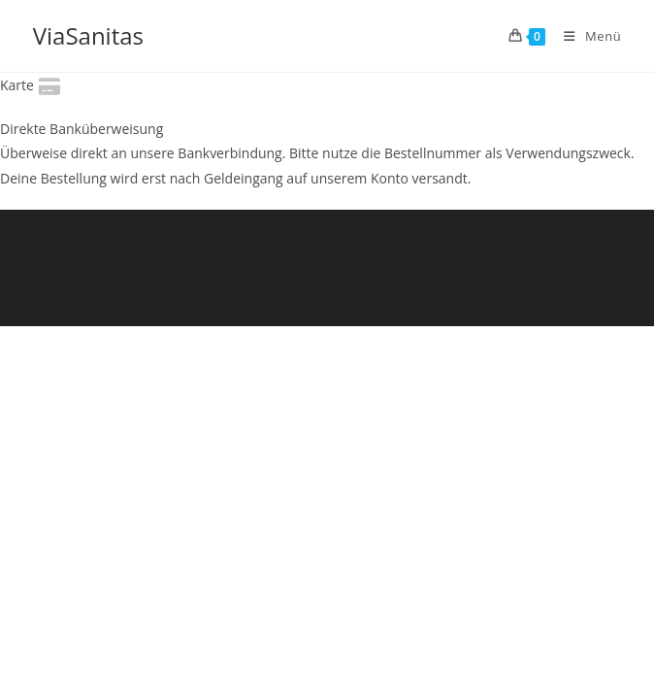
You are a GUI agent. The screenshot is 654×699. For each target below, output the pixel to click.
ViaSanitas (88, 35)
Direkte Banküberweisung (81, 128)
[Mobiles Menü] (585, 36)
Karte (32, 85)
